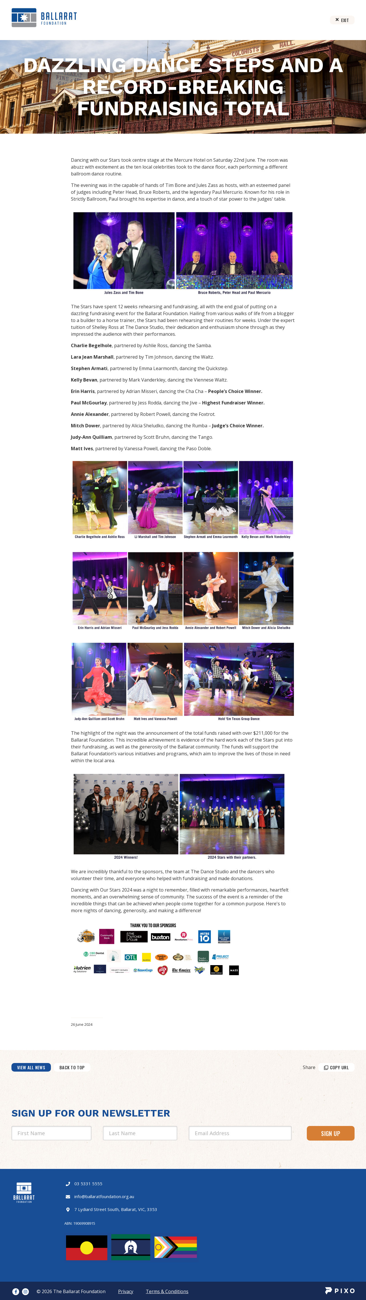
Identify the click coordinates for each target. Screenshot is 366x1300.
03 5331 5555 (88, 1183)
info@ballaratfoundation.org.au (104, 1196)
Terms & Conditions (167, 1291)
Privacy (125, 1291)
